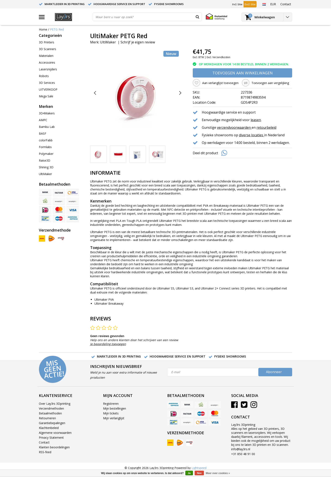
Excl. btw (250, 4)
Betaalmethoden (50, 413)
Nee (199, 473)
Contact (44, 442)
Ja (189, 473)
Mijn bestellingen (114, 408)
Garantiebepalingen (52, 423)
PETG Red (57, 29)
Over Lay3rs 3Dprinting (54, 404)
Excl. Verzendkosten (218, 57)
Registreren (111, 404)
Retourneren (47, 418)
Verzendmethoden (51, 408)
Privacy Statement (51, 437)
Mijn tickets (111, 413)
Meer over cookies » (218, 473)
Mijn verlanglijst (113, 418)
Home (43, 29)
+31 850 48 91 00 (243, 454)
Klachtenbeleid (49, 428)
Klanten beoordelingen (54, 447)
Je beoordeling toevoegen (108, 344)
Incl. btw (237, 4)
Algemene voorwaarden (55, 433)
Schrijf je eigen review (138, 42)
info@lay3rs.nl (240, 449)
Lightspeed (198, 468)
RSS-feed (45, 452)
